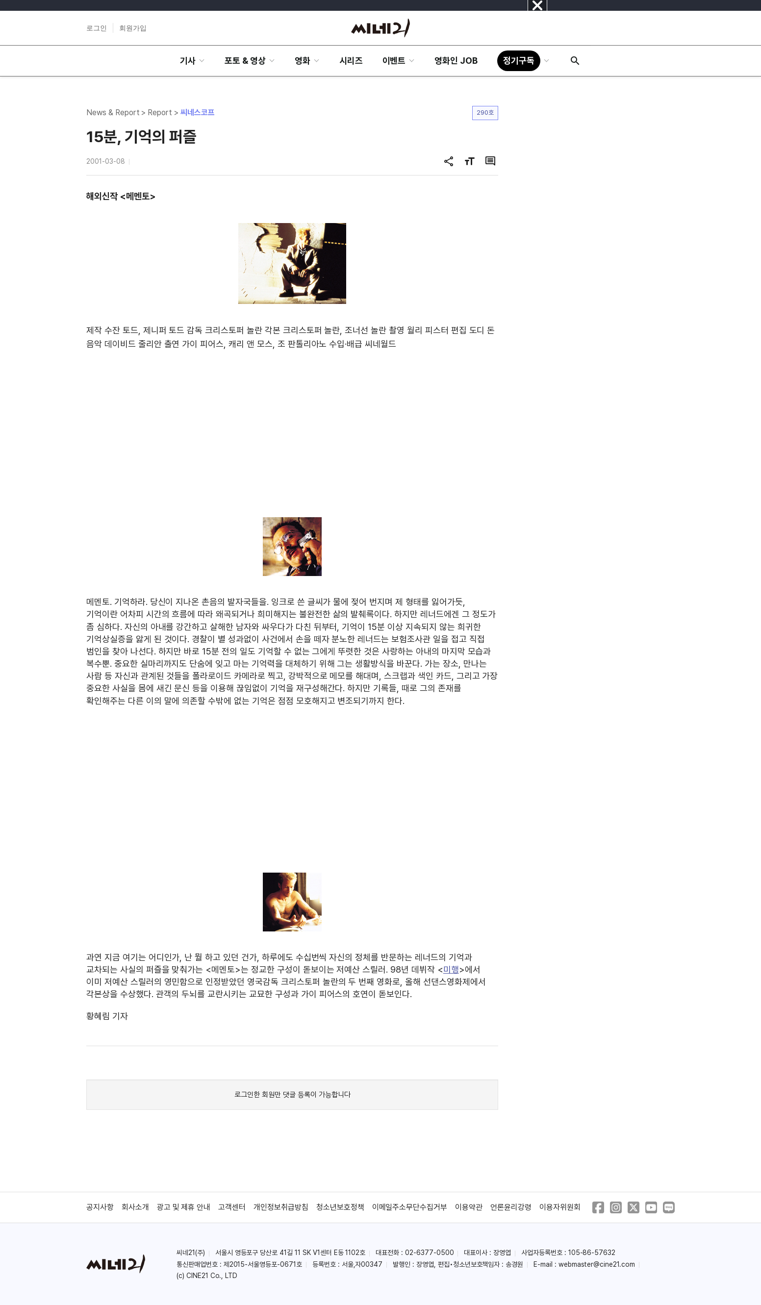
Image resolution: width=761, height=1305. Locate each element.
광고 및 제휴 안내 (184, 1207)
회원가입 (133, 28)
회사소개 (135, 1207)
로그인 (96, 28)
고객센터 (232, 1207)
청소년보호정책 (340, 1207)
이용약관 (468, 1207)
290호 (485, 112)
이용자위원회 (560, 1207)
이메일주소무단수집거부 (410, 1207)
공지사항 (100, 1207)
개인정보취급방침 (281, 1207)
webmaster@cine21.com (596, 1264)
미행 (451, 969)
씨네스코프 (197, 112)
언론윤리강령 (511, 1207)
